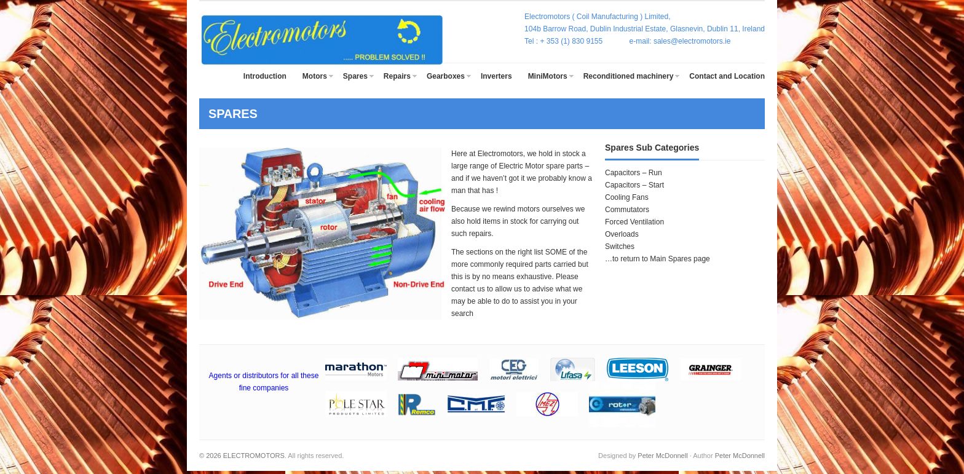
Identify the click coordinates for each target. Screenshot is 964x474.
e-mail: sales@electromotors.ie (680, 41)
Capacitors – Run (633, 172)
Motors (314, 76)
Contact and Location (727, 76)
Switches (619, 246)
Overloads (622, 234)
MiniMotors (547, 76)
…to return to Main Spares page (657, 259)
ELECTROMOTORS (254, 455)
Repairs (397, 76)
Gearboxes (446, 76)
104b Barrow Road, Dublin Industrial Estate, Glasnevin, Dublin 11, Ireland (644, 29)
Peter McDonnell (662, 455)
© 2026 (211, 455)
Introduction (264, 76)
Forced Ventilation (634, 222)
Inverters (496, 76)
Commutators (627, 209)
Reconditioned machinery (628, 76)
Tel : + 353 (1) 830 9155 (576, 41)
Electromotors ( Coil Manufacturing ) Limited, (597, 16)
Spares (355, 76)
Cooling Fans (627, 197)
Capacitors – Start (634, 185)
